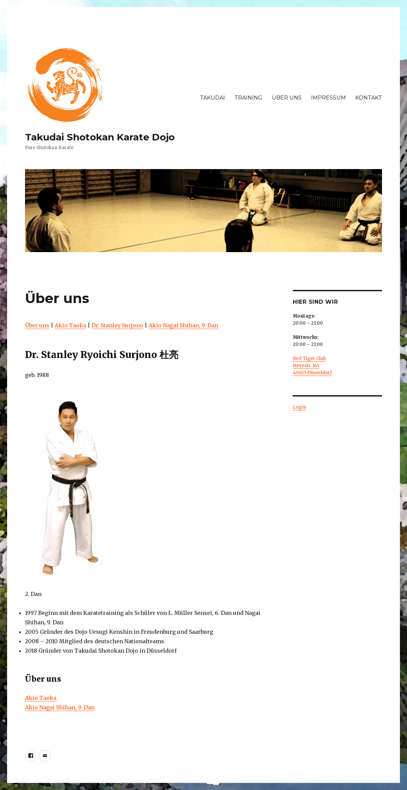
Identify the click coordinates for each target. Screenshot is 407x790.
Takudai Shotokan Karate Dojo (100, 137)
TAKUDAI (212, 97)
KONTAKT (368, 97)
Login (299, 407)
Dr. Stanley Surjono (117, 325)
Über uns (37, 325)
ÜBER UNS (287, 97)
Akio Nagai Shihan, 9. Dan (183, 325)
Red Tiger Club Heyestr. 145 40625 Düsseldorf (312, 366)
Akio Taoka (70, 325)
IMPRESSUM (328, 97)
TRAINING (248, 97)
